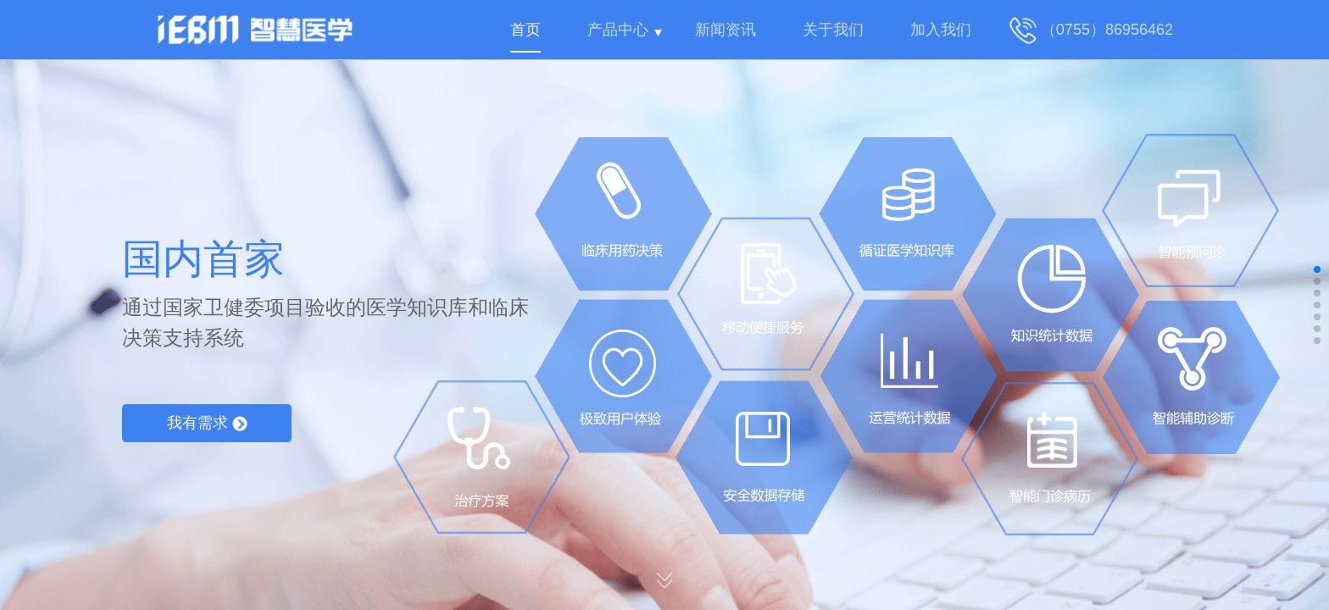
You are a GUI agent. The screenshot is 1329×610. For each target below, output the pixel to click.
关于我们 (833, 29)
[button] (1317, 269)
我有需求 (207, 422)
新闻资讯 (725, 29)
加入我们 (940, 29)
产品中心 (617, 29)
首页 (525, 29)
